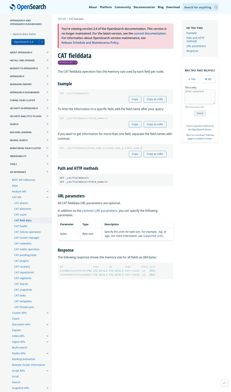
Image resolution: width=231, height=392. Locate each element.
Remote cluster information (28, 365)
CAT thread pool (24, 307)
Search (16, 382)
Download (173, 7)
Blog (161, 7)
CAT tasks (20, 295)
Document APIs (21, 324)
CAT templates (23, 301)
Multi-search (19, 347)
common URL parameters (99, 211)
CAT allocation (22, 208)
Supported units (153, 236)
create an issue (204, 138)
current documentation (150, 33)
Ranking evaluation (23, 359)
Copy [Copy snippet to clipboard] (135, 99)
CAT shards (21, 284)
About (93, 7)
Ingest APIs (18, 341)
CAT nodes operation (27, 249)
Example (191, 33)
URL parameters (196, 46)
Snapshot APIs (20, 388)
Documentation (144, 7)
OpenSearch (29, 7)
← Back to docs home (23, 34)
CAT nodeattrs (22, 243)
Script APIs (18, 370)
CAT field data (22, 220)
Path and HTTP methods (195, 39)
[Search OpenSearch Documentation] (201, 7)
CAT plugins (21, 260)
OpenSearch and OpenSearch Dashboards (26, 22)
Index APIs (18, 336)
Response (192, 51)
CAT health (20, 226)
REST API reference (23, 180)
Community (123, 7)
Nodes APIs (19, 353)
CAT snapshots (23, 289)
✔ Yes (191, 79)
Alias (15, 185)
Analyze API (19, 191)
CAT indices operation (27, 232)
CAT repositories (24, 272)
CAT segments (22, 278)
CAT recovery (22, 266)
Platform (106, 7)
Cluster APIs (19, 313)
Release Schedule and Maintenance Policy (90, 43)
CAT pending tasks (25, 255)
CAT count (20, 214)
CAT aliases (21, 203)
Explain (16, 330)
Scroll (15, 376)
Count (15, 318)
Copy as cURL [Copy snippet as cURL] (155, 99)
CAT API (16, 197)
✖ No (208, 79)
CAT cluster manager (27, 237)
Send (200, 113)
